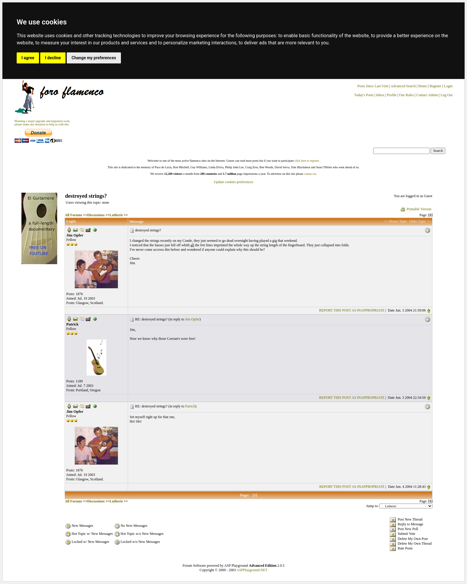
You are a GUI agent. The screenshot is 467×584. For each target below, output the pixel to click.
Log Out (446, 95)
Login (448, 86)
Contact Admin (427, 95)
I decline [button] (53, 57)
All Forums (73, 215)
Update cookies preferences (233, 182)
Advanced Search (403, 86)
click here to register (307, 160)
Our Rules (406, 95)
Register (435, 86)
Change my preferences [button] (93, 57)
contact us (310, 173)
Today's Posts (363, 95)
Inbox (380, 95)
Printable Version (415, 209)
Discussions (96, 215)
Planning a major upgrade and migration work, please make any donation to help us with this (42, 122)
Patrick (190, 406)
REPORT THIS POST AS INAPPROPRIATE (352, 310)
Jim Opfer (192, 319)
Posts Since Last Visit (372, 86)
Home (422, 86)
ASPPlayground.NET (251, 570)
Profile (392, 95)
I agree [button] (27, 57)
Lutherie (116, 215)
